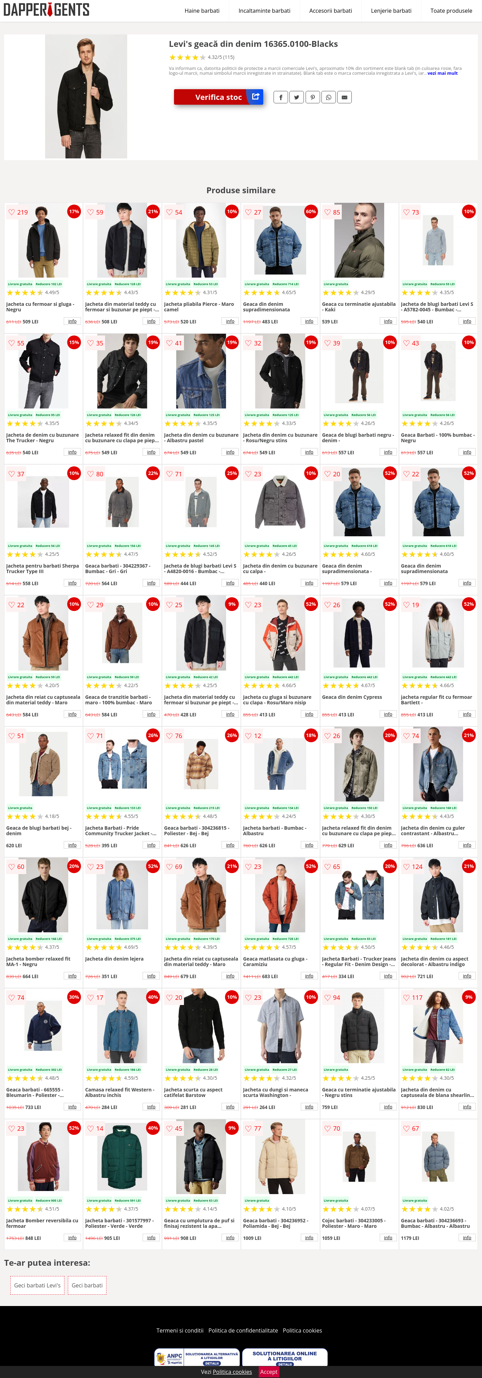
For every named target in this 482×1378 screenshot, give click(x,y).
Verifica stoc (229, 97)
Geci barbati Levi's (37, 1285)
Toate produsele (451, 10)
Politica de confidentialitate (243, 1330)
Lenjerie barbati (391, 10)
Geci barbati (87, 1285)
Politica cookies (302, 1330)
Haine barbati (202, 10)
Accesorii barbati (330, 10)
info (72, 321)
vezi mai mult (443, 73)
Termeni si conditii (180, 1330)
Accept (269, 1372)
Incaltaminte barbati (264, 10)
